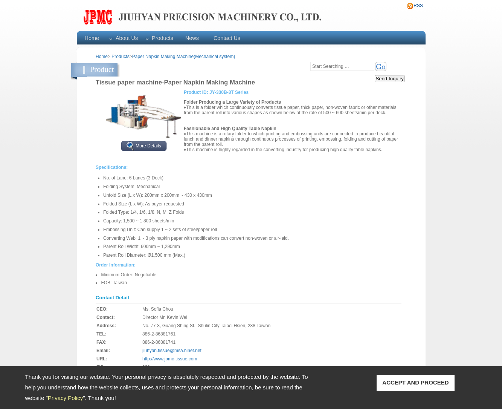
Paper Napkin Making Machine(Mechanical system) (183, 56)
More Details (148, 146)
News (192, 38)
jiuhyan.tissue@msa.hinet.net (171, 350)
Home (92, 38)
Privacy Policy (65, 398)
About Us (127, 38)
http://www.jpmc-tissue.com (169, 359)
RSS (418, 5)
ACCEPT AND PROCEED (415, 382)
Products (162, 38)
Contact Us (227, 38)
